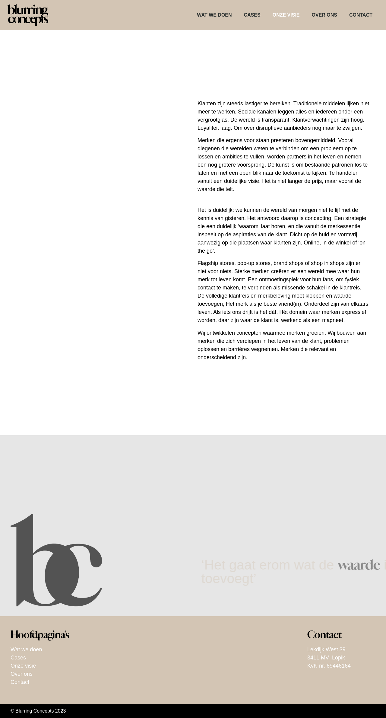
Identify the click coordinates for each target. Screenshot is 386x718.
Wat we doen (214, 15)
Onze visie (286, 15)
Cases (252, 15)
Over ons (324, 15)
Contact (360, 15)
